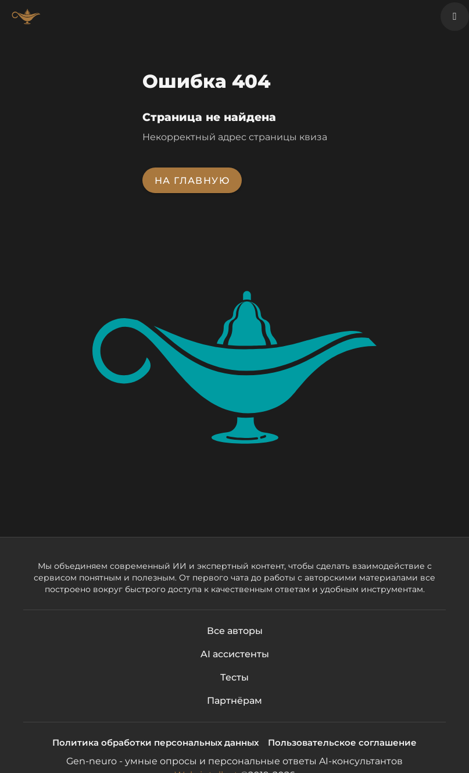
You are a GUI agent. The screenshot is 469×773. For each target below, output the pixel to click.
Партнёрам (234, 700)
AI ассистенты (235, 654)
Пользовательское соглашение (342, 742)
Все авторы (235, 630)
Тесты (234, 677)
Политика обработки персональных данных (155, 742)
